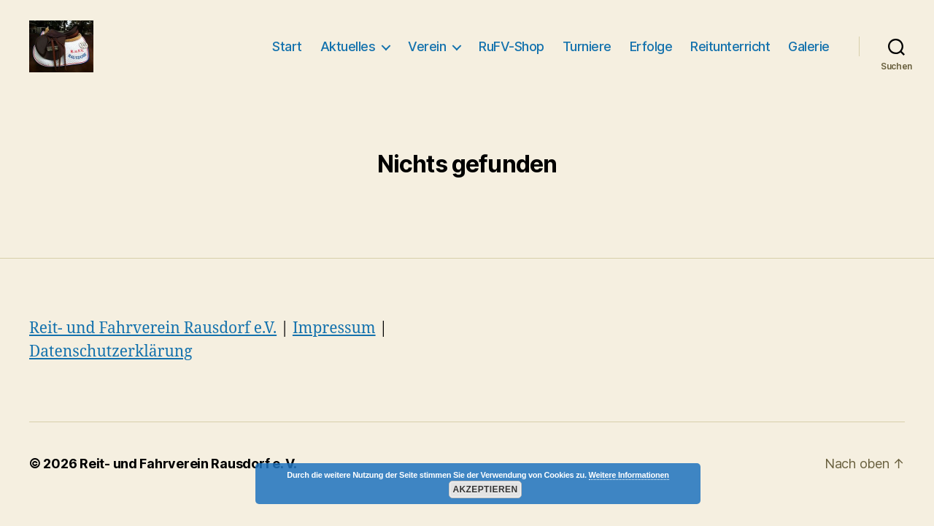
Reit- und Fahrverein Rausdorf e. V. (188, 463)
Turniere (587, 46)
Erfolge (651, 46)
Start (287, 46)
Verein (427, 46)
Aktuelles (348, 46)
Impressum (334, 328)
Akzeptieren (484, 489)
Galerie (809, 46)
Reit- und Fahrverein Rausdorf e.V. (153, 328)
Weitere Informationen (629, 474)
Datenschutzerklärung (111, 352)
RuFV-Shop (511, 46)
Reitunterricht (730, 46)
